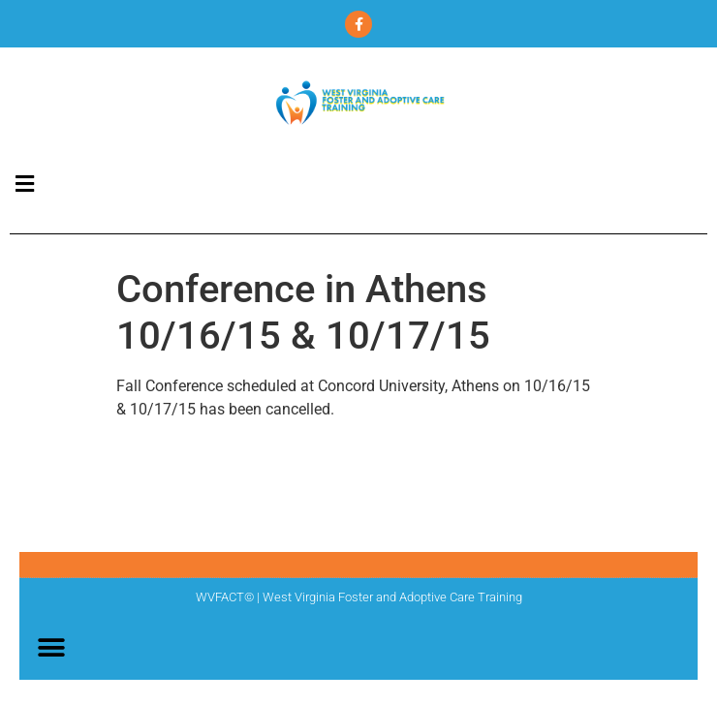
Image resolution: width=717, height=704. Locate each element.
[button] (24, 183)
